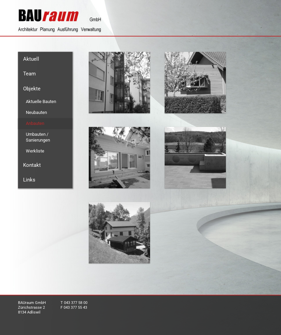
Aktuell (31, 59)
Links (29, 180)
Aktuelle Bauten (41, 101)
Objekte (31, 89)
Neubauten (36, 112)
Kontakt (32, 165)
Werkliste (35, 151)
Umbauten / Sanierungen (38, 137)
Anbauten (35, 123)
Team (29, 74)
